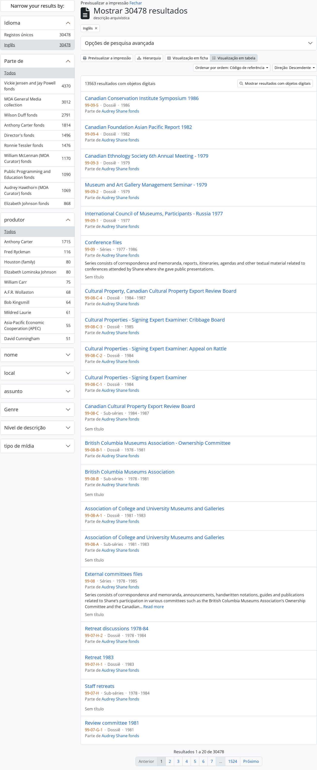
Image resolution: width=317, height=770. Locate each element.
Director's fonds (37, 136)
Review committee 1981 (112, 723)
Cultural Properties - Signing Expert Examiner (136, 377)
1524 (232, 761)
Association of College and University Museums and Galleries (154, 509)
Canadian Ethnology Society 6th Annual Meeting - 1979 (146, 156)
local (9, 373)
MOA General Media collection (37, 102)
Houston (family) (37, 263)
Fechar (136, 3)
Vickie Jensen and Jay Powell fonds (37, 86)
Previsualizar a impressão (107, 58)
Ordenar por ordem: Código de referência (230, 67)
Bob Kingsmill (37, 303)
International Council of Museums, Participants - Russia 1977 (154, 214)
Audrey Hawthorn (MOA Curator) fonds (37, 190)
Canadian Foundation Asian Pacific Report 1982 (138, 127)
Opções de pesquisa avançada (119, 43)
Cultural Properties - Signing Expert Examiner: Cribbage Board (155, 320)
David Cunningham (37, 339)
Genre (11, 409)
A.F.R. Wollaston (37, 293)
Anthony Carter (37, 243)
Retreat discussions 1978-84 (116, 629)
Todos (10, 73)
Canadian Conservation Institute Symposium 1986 (142, 98)
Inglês (37, 46)
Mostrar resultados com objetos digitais (275, 83)
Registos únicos (37, 36)
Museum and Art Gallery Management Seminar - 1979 (146, 185)
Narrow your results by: (37, 5)
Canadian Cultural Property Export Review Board (140, 406)
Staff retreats (99, 686)
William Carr (37, 283)
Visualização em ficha (187, 58)
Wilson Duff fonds (37, 116)
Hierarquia (149, 58)
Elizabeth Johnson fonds (37, 204)
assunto (13, 391)
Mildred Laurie (37, 313)
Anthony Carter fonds (37, 126)
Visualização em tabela (233, 58)
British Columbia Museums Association (129, 472)
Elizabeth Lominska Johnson (37, 273)
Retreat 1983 (99, 657)
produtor (14, 219)
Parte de (13, 61)
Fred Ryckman (37, 253)
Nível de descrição (25, 427)
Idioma (12, 22)
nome (11, 354)
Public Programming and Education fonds (37, 174)
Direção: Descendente (293, 67)
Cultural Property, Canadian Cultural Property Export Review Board (160, 291)
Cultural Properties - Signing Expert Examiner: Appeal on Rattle (155, 349)
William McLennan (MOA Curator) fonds (37, 158)
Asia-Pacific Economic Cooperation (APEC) (37, 325)
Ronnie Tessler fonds (37, 146)
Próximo (251, 761)
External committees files (114, 574)
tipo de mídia (19, 446)
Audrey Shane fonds (120, 111)
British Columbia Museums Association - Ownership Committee (157, 443)
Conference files (103, 242)
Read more (153, 606)
